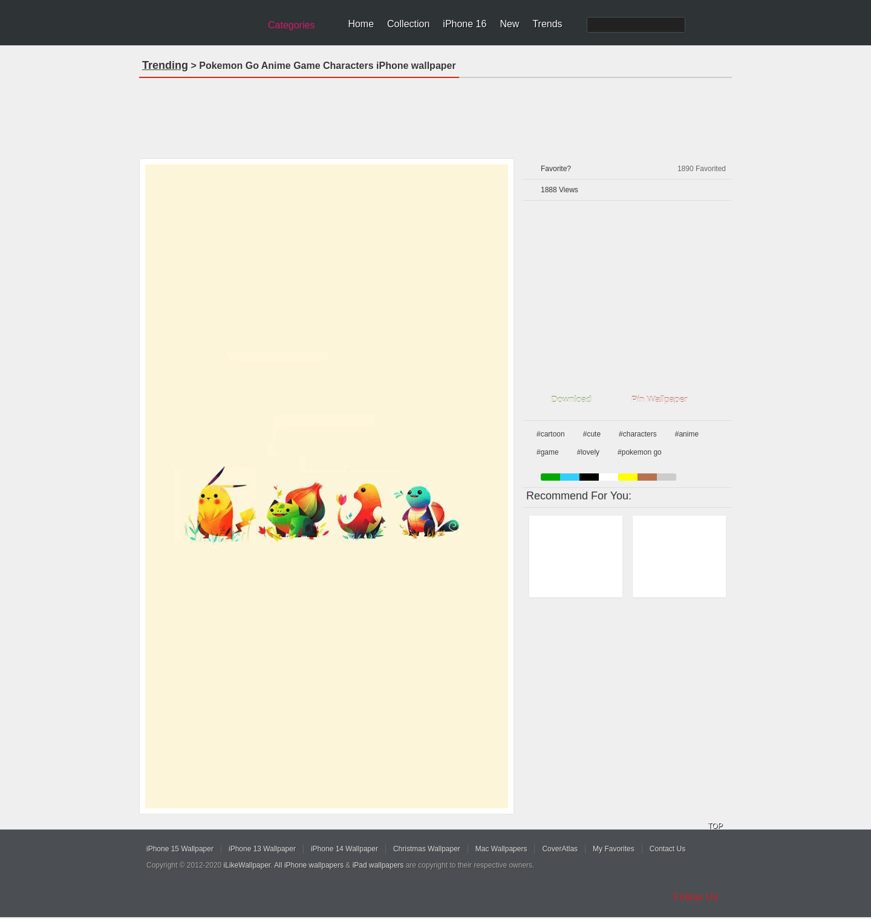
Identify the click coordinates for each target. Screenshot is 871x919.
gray (666, 477)
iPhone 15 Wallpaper (180, 849)
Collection (408, 24)
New (509, 24)
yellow (628, 477)
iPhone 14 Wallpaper (344, 849)
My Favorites (613, 849)
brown (647, 477)
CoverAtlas (560, 849)
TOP (715, 826)
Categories (291, 25)
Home (361, 24)
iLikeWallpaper (247, 865)
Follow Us (696, 897)
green (550, 477)
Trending (165, 65)
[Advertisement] (435, 114)
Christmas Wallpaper (426, 849)
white (608, 477)
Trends (547, 24)
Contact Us (667, 849)
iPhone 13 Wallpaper (262, 849)
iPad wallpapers (378, 865)
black (589, 477)
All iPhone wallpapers (309, 865)
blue (569, 477)
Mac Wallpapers (501, 849)
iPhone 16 (464, 24)
